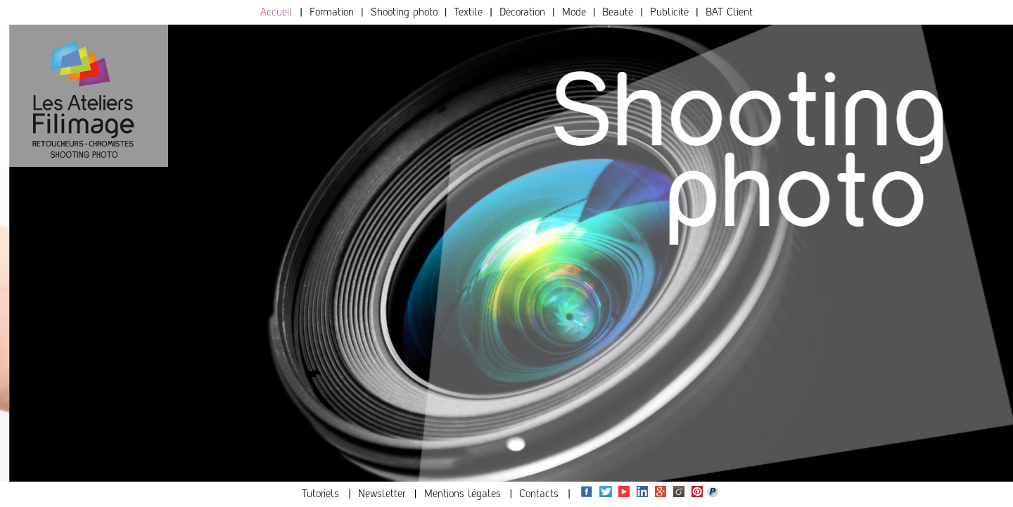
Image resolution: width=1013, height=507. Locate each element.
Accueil (276, 12)
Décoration (522, 12)
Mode (574, 12)
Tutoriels (320, 493)
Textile (468, 12)
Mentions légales (462, 493)
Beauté (617, 12)
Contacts (539, 493)
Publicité (669, 12)
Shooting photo (404, 12)
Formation (332, 12)
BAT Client (729, 12)
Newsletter (381, 493)
